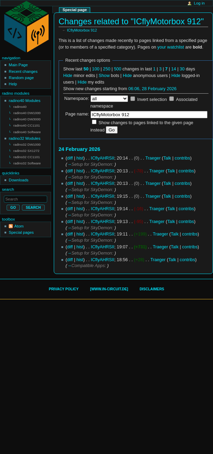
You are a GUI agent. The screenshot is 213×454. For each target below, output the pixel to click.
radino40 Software (27, 130)
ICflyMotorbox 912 (82, 30)
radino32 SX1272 (27, 149)
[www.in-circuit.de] (109, 289)
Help (13, 84)
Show (104, 75)
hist (79, 158)
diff (70, 158)
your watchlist (170, 47)
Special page (74, 10)
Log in (199, 3)
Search (8, 186)
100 (95, 69)
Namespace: (76, 98)
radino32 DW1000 (27, 143)
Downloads (18, 177)
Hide (67, 75)
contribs (182, 158)
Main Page (18, 65)
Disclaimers (151, 289)
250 (106, 69)
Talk (167, 158)
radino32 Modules (24, 137)
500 (117, 69)
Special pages (21, 229)
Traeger (153, 158)
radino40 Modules (24, 100)
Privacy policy (64, 289)
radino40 (20, 107)
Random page (21, 78)
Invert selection (152, 99)
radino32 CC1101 (27, 154)
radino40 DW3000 (27, 118)
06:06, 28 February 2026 (152, 88)
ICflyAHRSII (102, 158)
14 (173, 69)
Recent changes (23, 71)
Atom (19, 223)
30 (182, 69)
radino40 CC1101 (27, 124)
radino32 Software (27, 160)
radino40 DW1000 (27, 112)
